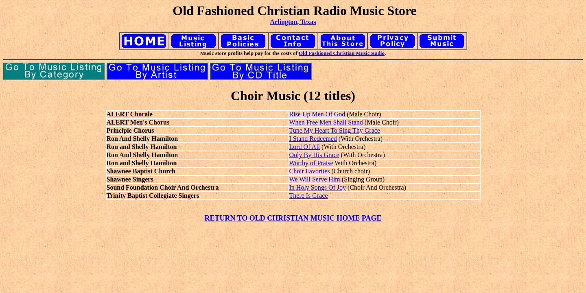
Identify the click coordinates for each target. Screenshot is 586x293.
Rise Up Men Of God (317, 114)
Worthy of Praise (311, 163)
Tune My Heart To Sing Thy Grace (334, 130)
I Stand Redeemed (313, 138)
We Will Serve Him (314, 179)
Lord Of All (304, 146)
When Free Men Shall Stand (326, 122)
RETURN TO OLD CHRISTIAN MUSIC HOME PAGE (292, 218)
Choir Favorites (309, 171)
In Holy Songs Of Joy (317, 187)
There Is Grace (308, 195)
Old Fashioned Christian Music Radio (342, 53)
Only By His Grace (314, 154)
